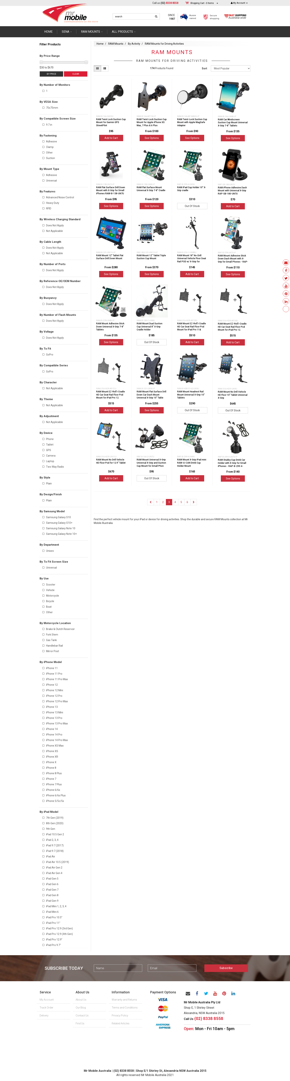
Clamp (50, 147)
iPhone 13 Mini (54, 712)
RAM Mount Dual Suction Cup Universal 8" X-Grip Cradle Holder (149, 326)
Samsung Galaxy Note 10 (60, 528)
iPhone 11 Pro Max (57, 679)
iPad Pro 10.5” (54, 917)
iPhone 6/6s (53, 789)
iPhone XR (52, 756)
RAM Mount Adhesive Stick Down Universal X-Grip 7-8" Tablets (110, 326)
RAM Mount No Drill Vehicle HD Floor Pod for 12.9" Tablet (111, 461)
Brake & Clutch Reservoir (60, 629)
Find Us (80, 1023)
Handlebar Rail (54, 645)
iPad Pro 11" (53, 922)
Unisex (50, 550)
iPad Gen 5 (52, 878)
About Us (81, 999)
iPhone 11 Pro (54, 673)
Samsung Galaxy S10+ (59, 522)
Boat (49, 606)
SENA (67, 31)
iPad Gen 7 (52, 889)
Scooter (50, 584)
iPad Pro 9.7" (53, 945)
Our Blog (81, 1007)
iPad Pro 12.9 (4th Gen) (59, 934)
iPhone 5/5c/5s (55, 800)
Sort (204, 68)
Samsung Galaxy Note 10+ (61, 533)
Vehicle (50, 590)
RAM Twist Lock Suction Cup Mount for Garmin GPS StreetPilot (111, 122)
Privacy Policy (120, 1015)
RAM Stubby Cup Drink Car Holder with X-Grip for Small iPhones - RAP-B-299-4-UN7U (232, 464)
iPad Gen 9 (52, 900)
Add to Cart (111, 138)
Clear (75, 74)
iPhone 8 (51, 767)
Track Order (46, 1007)
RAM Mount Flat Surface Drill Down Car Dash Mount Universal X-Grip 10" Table (151, 394)
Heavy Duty (52, 202)
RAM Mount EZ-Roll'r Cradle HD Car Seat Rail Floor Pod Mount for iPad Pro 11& (191, 326)
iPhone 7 (51, 778)
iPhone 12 (52, 684)
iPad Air (50, 856)
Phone (50, 439)
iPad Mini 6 (52, 911)
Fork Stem (52, 634)
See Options (152, 138)
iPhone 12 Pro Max (57, 701)
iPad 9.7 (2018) (55, 850)
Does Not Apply (55, 225)
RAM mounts (92, 31)
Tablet (49, 444)
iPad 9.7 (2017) (55, 845)
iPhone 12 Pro (54, 695)
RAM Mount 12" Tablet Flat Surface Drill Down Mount (109, 257)
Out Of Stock (192, 206)
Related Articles (120, 1023)
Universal (51, 180)
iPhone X (51, 762)
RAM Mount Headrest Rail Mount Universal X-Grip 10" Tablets (191, 394)
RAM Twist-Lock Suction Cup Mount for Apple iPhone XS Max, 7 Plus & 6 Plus (152, 122)
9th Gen (50, 828)
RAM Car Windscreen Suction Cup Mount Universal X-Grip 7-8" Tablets (233, 122)
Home (48, 31)
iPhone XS (52, 751)
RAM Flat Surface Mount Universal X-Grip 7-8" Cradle (151, 189)
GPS (48, 450)
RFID (48, 208)
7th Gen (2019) (54, 817)
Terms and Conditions (125, 1007)
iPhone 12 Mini (54, 690)
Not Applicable (54, 230)
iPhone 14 (52, 729)
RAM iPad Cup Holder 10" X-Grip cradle (191, 189)
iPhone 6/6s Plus (56, 795)
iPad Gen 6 (52, 884)
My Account (47, 999)
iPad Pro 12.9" (54, 939)
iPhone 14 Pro (54, 734)
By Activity (134, 43)
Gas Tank (51, 640)
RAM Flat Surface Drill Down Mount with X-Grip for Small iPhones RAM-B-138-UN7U (110, 190)
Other (49, 152)
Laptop (50, 461)
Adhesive (51, 141)
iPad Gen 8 (52, 895)
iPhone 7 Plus (54, 784)
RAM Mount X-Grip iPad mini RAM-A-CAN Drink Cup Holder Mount (191, 462)
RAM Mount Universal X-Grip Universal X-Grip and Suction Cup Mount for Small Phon (151, 462)
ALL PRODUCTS (124, 31)
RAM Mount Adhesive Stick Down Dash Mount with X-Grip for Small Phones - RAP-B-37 (233, 260)
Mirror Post (52, 651)
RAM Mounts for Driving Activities (164, 43)
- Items (202, 3)
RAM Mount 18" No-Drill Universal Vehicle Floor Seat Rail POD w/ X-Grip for (191, 258)
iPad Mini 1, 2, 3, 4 (56, 906)
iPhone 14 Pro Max (57, 740)
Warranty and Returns (124, 999)
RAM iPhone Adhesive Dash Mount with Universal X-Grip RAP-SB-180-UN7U (232, 190)
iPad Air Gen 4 (54, 873)
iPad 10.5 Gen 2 (55, 834)
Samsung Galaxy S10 (58, 517)
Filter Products (50, 44)
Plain (49, 483)
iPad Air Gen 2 (54, 867)
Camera (50, 455)
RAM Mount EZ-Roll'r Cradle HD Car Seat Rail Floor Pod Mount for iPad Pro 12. (232, 326)
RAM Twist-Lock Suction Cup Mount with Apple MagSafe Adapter (192, 122)
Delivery (44, 1015)
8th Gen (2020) (54, 823)
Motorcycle (52, 595)
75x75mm (52, 107)
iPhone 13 (52, 706)
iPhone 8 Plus (54, 773)
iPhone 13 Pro (54, 717)
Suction (50, 158)
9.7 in (49, 124)
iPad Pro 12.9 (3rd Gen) (59, 928)
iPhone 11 (52, 668)
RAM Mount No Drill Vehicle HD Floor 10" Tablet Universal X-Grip (232, 395)
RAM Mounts (115, 43)
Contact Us (82, 1015)
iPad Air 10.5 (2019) (57, 862)
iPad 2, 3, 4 (52, 839)
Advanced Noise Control (60, 197)
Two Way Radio (55, 466)
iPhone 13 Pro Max (57, 723)
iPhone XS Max (55, 745)
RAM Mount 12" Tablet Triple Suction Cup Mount (151, 257)
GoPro (49, 354)
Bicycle (50, 601)
